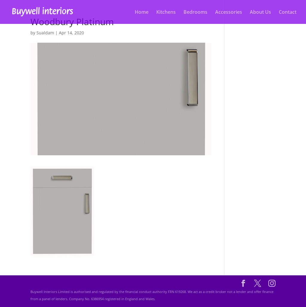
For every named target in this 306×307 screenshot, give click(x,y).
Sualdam (45, 33)
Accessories (228, 12)
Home (142, 12)
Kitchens (166, 12)
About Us (260, 12)
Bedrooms (195, 12)
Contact (287, 12)
